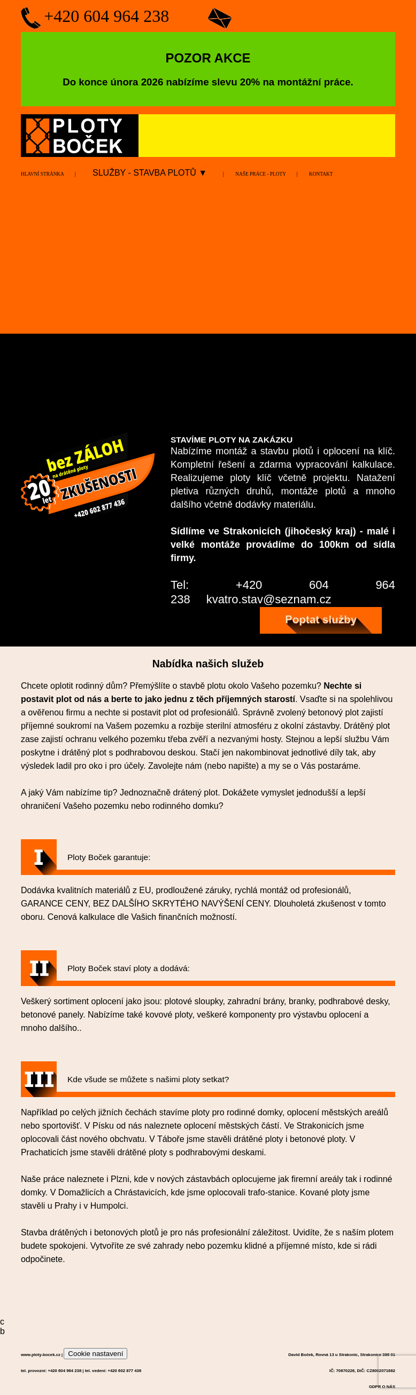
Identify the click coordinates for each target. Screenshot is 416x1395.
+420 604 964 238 (106, 16)
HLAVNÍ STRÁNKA (42, 174)
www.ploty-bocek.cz (40, 1354)
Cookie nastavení (95, 1354)
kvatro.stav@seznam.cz (269, 599)
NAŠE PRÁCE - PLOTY (260, 174)
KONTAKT (321, 174)
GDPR (375, 1386)
